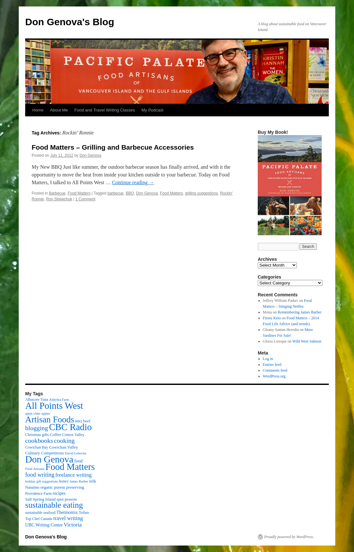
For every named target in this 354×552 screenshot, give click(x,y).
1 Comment (85, 199)
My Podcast (152, 110)
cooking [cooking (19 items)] (64, 440)
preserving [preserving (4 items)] (75, 487)
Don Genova (90, 155)
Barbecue (57, 193)
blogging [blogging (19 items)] (36, 427)
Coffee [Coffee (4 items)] (55, 434)
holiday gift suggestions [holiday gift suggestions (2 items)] (41, 481)
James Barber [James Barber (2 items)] (78, 481)
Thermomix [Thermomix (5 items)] (67, 512)
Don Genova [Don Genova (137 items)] (49, 459)
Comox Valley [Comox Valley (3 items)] (73, 434)
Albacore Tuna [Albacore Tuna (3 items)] (36, 399)
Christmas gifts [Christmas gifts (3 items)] (37, 434)
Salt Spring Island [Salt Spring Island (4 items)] (40, 499)
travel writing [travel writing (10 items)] (68, 518)
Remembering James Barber (300, 312)
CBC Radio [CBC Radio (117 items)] (70, 427)
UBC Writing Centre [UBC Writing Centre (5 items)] (44, 524)
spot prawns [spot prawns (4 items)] (67, 499)
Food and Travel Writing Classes (104, 110)
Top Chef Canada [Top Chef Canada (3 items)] (38, 518)
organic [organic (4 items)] (46, 487)
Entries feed (272, 364)
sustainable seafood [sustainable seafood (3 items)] (40, 512)
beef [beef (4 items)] (86, 421)
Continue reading (133, 182)
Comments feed (275, 370)
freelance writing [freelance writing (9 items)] (73, 475)
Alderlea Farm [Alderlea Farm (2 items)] (59, 399)
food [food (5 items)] (78, 460)
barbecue (115, 193)
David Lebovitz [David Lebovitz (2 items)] (76, 453)
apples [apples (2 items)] (45, 413)
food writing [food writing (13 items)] (39, 475)
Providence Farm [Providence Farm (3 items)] (38, 493)
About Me (59, 110)
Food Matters (79, 193)
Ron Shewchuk (59, 199)
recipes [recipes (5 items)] (59, 493)
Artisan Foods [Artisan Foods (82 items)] (49, 419)
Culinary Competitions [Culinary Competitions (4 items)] (44, 453)
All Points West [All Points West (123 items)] (54, 405)
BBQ (130, 193)
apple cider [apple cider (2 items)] (32, 413)
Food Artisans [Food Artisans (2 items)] (35, 469)
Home (38, 110)
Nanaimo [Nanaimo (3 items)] (32, 487)
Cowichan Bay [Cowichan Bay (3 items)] (36, 447)
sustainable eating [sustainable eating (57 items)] (54, 505)
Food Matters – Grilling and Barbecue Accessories (113, 147)
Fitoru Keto (272, 318)
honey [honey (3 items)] (63, 481)
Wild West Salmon (306, 341)
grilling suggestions (201, 193)
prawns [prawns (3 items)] (59, 487)
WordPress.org (274, 376)
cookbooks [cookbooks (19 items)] (39, 440)
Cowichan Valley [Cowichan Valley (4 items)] (63, 447)
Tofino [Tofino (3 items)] (84, 512)
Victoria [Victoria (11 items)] (73, 524)
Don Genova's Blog (69, 21)
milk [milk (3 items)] (92, 481)
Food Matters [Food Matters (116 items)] (70, 467)
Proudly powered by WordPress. (289, 537)
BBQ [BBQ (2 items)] (78, 421)
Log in (268, 358)
